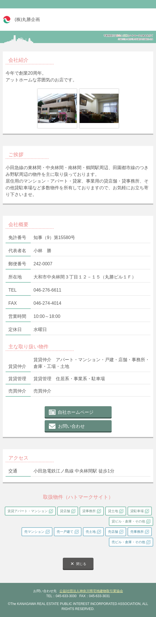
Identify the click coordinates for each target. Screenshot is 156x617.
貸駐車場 (137, 511)
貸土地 (113, 511)
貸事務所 (89, 511)
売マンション (34, 532)
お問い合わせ (71, 426)
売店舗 (113, 532)
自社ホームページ (75, 412)
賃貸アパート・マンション (28, 511)
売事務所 (137, 532)
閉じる (81, 564)
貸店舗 (65, 511)
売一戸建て (65, 532)
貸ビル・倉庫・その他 (128, 521)
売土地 (91, 532)
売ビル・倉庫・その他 (128, 542)
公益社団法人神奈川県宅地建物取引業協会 (91, 591)
